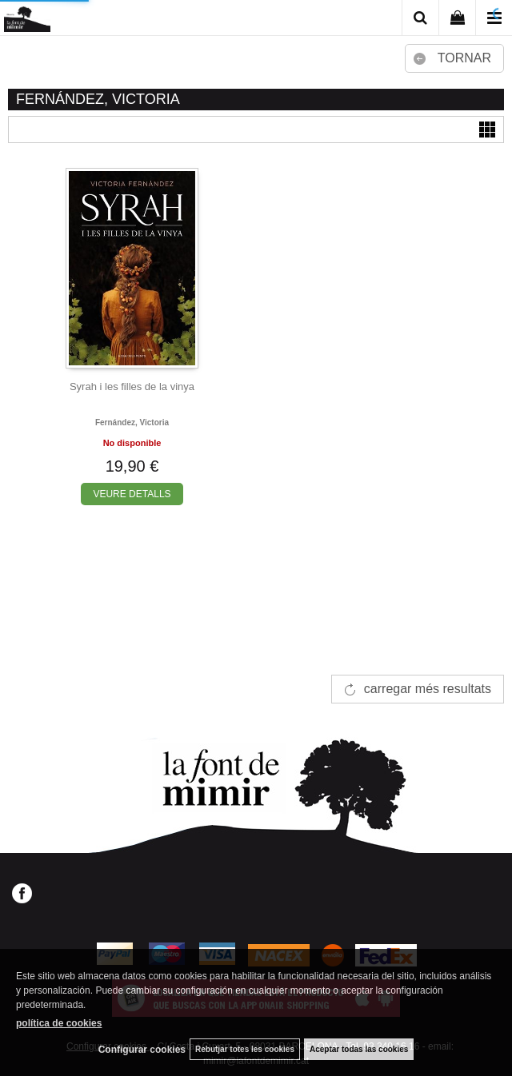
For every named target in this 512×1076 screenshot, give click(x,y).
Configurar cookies (142, 1049)
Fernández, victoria (132, 422)
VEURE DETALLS (131, 494)
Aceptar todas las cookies (359, 1049)
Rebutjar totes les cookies (244, 1049)
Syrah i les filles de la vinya (132, 387)
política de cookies (59, 1023)
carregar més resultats (427, 688)
